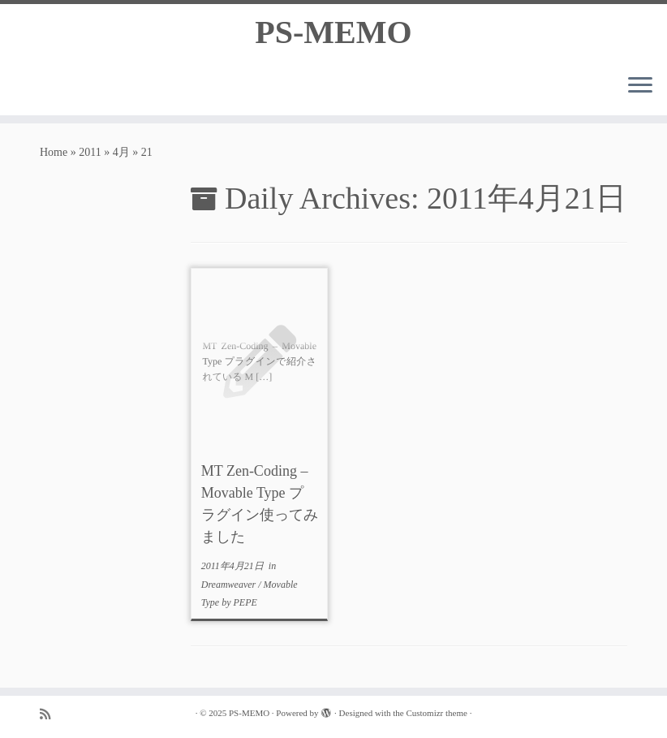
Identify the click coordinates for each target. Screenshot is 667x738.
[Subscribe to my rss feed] (50, 714)
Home (53, 152)
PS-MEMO (333, 32)
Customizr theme (436, 713)
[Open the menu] (640, 86)
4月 (121, 152)
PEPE (244, 602)
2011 (90, 152)
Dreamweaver (230, 584)
